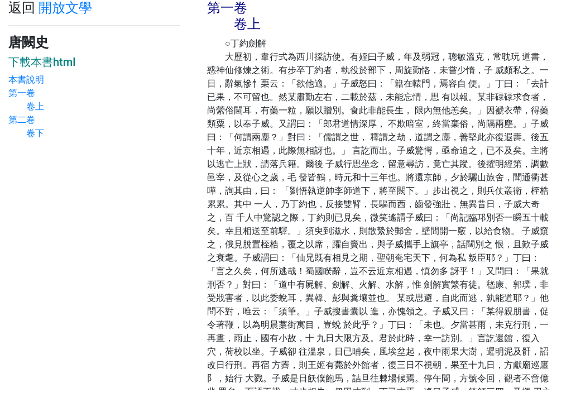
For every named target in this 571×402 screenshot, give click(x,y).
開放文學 (65, 8)
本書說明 (26, 79)
